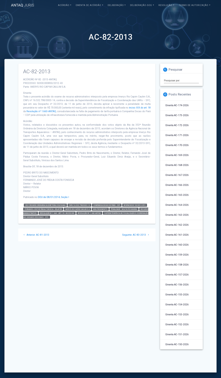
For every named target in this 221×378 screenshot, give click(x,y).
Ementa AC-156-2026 (177, 284)
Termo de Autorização (193, 5)
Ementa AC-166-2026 (177, 185)
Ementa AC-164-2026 (177, 204)
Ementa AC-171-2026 (177, 135)
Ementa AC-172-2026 (177, 125)
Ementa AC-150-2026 (177, 344)
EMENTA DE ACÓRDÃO (88, 5)
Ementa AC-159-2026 (177, 254)
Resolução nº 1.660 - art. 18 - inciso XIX (57, 213)
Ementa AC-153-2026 (177, 314)
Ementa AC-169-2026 (177, 155)
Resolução (165, 5)
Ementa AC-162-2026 (177, 224)
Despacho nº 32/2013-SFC (135, 205)
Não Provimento (100, 209)
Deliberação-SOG (141, 5)
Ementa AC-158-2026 (177, 264)
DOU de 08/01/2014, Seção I (53, 197)
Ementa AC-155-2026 (177, 294)
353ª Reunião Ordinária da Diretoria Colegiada (45, 205)
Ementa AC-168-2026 (177, 165)
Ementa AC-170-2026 (177, 145)
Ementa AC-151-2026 (177, 334)
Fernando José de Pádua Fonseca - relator (43, 209)
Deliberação (116, 5)
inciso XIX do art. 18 (140, 107)
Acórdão (63, 5)
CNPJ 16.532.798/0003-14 (79, 205)
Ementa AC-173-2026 (177, 115)
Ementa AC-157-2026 (177, 274)
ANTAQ (22, 5)
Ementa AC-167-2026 (177, 175)
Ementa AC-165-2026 (177, 195)
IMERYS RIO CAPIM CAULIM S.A (77, 209)
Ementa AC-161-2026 (177, 234)
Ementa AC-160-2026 (177, 244)
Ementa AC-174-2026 (177, 105)
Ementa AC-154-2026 (177, 304)
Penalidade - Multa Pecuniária (124, 209)
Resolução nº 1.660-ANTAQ (41, 111)
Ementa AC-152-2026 (177, 324)
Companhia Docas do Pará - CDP (106, 205)
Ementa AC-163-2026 (177, 214)
